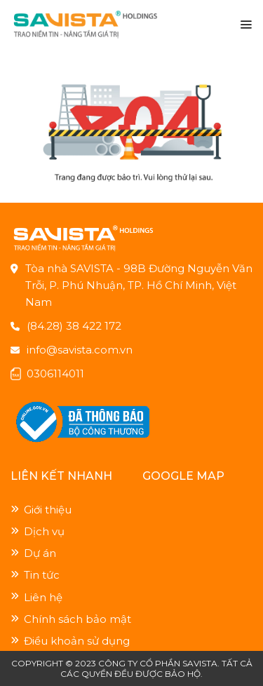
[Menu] (245, 25)
